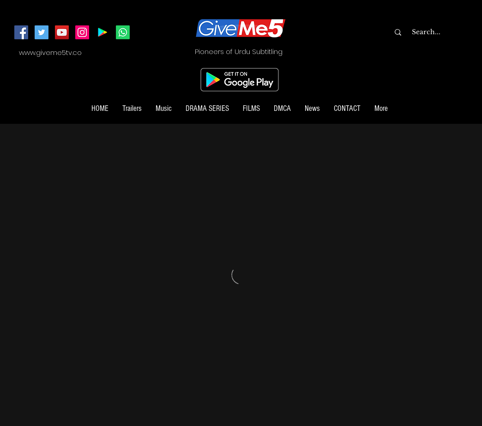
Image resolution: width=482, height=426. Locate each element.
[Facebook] (21, 32)
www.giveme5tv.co (50, 52)
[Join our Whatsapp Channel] (123, 32)
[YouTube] (62, 32)
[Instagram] (82, 32)
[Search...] (444, 32)
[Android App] (102, 32)
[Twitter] (41, 32)
